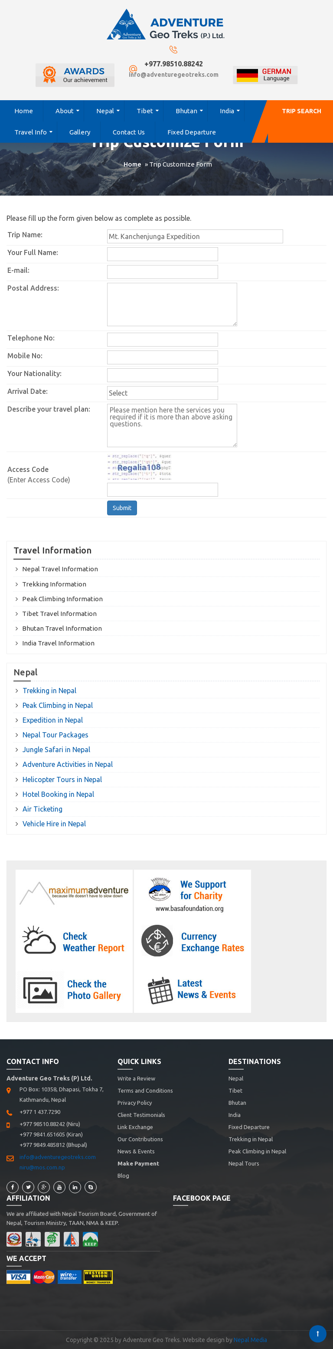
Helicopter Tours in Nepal (62, 779)
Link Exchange (135, 1127)
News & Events (136, 1151)
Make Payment (138, 1163)
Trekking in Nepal (49, 690)
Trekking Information (54, 584)
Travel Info (30, 132)
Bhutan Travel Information (62, 628)
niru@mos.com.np (42, 1167)
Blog (123, 1175)
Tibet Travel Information (59, 613)
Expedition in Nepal (53, 720)
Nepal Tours (244, 1163)
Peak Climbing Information (62, 598)
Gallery (79, 132)
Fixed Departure (191, 132)
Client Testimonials (141, 1115)
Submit (122, 507)
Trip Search (301, 111)
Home (23, 111)
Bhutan (186, 111)
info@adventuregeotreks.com (174, 74)
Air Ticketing (42, 809)
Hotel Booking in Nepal (58, 794)
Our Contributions (140, 1139)
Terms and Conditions (145, 1090)
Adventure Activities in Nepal (68, 764)
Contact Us (129, 132)
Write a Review (136, 1078)
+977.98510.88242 (173, 64)
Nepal (105, 111)
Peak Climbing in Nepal (58, 705)
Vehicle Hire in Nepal (54, 824)
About (65, 111)
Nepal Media (250, 1339)
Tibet (145, 111)
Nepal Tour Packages (55, 735)
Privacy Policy (135, 1103)
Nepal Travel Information (60, 569)
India (227, 111)
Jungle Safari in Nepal (56, 749)
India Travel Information (58, 643)
